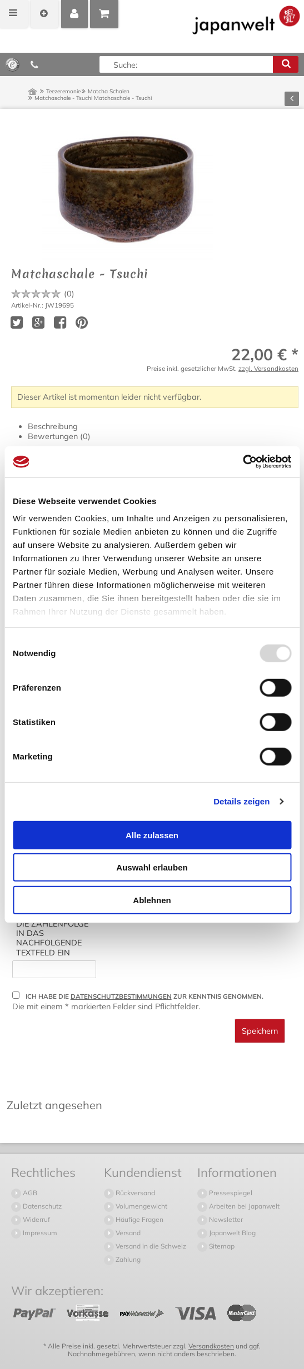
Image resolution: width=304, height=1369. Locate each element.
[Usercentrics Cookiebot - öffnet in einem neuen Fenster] (242, 462)
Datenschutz (41, 1206)
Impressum (39, 1233)
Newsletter (225, 1219)
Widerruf (35, 1219)
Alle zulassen (152, 834)
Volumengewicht (140, 1206)
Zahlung (127, 1259)
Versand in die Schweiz (150, 1246)
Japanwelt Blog (231, 1233)
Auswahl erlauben (151, 867)
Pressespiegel (229, 1193)
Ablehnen (152, 899)
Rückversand (134, 1193)
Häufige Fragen (138, 1219)
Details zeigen (241, 801)
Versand (127, 1233)
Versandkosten (211, 1346)
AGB (29, 1193)
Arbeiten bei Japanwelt (243, 1206)
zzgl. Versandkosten (268, 368)
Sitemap (221, 1246)
